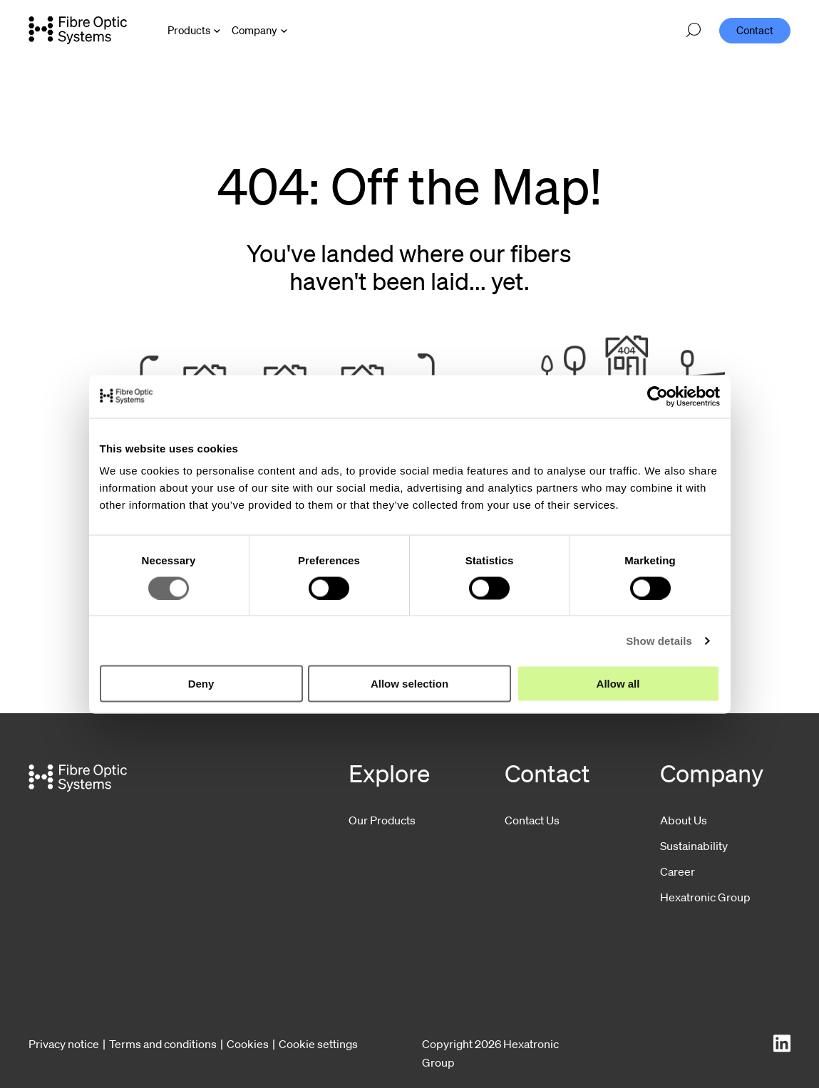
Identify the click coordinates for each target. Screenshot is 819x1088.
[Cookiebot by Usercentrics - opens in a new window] (657, 396)
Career (677, 871)
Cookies (248, 1044)
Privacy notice (64, 1044)
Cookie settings (318, 1044)
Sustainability (694, 846)
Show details (659, 640)
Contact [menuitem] (754, 30)
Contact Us (532, 820)
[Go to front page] (78, 29)
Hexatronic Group (705, 897)
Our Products (382, 820)
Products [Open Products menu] (189, 30)
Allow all (618, 684)
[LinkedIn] (781, 1043)
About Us (683, 820)
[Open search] (693, 30)
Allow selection (409, 684)
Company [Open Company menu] (254, 30)
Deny (201, 684)
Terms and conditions (163, 1044)
